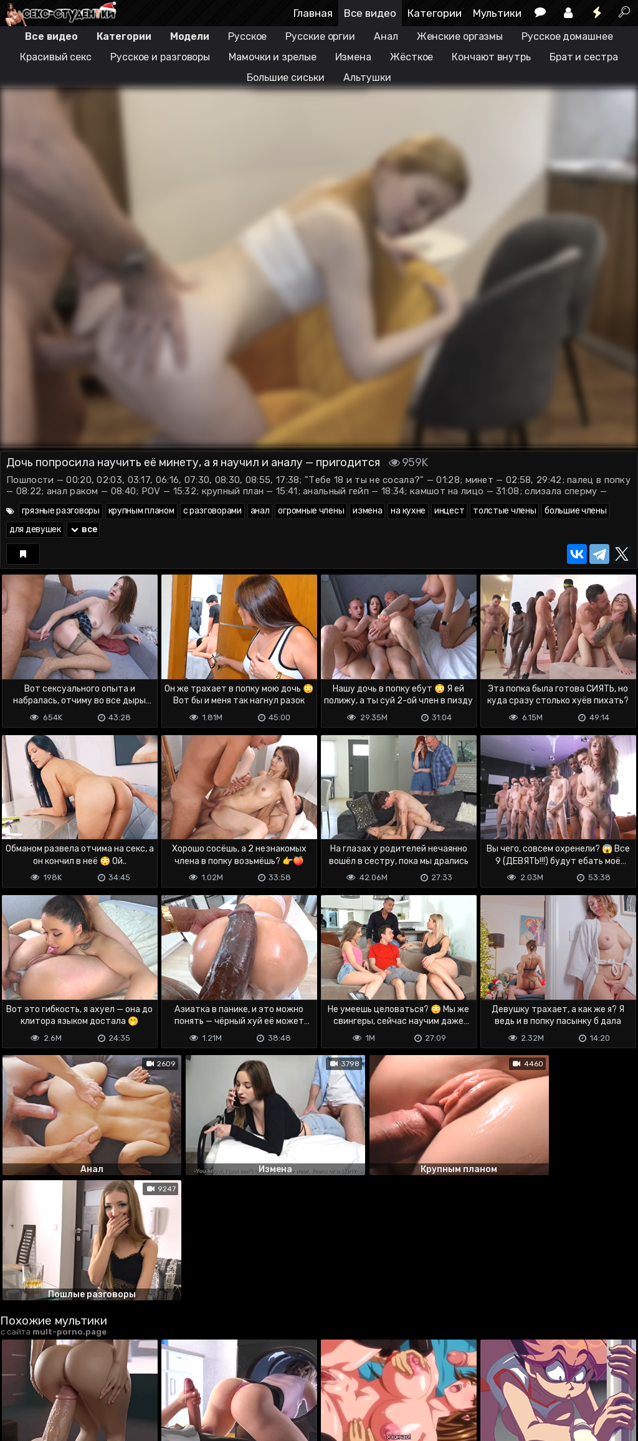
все (83, 529)
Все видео (370, 13)
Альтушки (367, 77)
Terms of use (64, 1381)
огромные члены (311, 510)
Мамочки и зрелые (272, 57)
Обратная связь (130, 1381)
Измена (353, 57)
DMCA (20, 1381)
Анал (386, 36)
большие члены (575, 510)
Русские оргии (320, 36)
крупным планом (141, 510)
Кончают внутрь (491, 57)
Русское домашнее (566, 36)
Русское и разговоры (160, 57)
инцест (449, 510)
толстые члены (504, 510)
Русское (247, 36)
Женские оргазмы (460, 36)
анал (260, 510)
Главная (313, 13)
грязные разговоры (61, 510)
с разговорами (212, 510)
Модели (189, 36)
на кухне (408, 510)
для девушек (35, 529)
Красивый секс (56, 57)
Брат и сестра (584, 57)
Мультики (497, 13)
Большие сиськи (286, 77)
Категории (434, 13)
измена (367, 510)
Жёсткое (411, 57)
